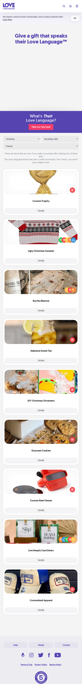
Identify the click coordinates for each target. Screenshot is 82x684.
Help (15, 645)
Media (41, 645)
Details (41, 211)
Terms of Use (26, 664)
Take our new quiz (41, 126)
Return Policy (55, 664)
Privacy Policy (41, 664)
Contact (66, 645)
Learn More (7, 19)
